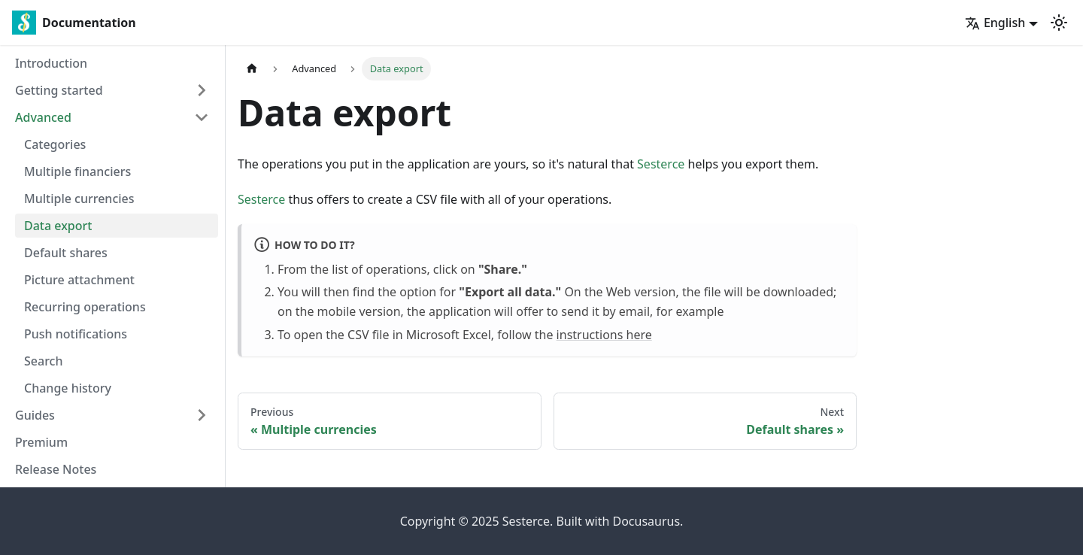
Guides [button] (35, 415)
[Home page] (252, 68)
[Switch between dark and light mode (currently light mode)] (1059, 23)
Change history (67, 388)
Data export (58, 225)
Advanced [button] (43, 117)
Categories (55, 144)
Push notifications (75, 334)
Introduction (51, 63)
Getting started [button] (59, 90)
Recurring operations (85, 307)
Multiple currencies (79, 198)
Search (43, 361)
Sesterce (660, 164)
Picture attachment (79, 279)
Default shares (66, 252)
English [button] (995, 22)
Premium (41, 442)
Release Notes (55, 469)
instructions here (604, 334)
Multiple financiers (77, 171)
